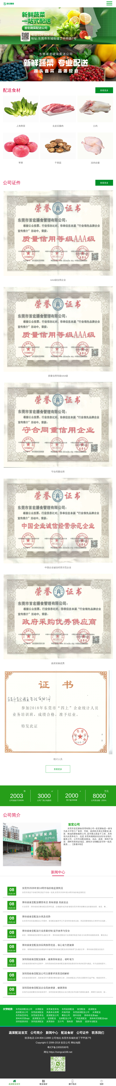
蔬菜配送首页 (14, 1082)
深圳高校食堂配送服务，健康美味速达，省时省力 (48, 959)
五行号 (61, 1021)
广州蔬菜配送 (80, 1018)
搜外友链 (77, 1015)
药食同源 (66, 1012)
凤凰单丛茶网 (52, 1012)
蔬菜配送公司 (22, 1012)
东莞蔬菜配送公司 (24, 1009)
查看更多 (104, 90)
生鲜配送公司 (65, 1018)
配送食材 (43, 1082)
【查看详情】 (77, 844)
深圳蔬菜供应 (22, 1021)
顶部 (101, 1082)
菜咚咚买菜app (22, 1018)
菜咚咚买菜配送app (98, 1018)
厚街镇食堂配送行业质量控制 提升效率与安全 (46, 931)
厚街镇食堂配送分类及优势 (36, 916)
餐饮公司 (66, 1015)
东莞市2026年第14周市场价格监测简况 (42, 888)
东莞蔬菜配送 (68, 1009)
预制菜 (70, 1021)
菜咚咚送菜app (91, 1015)
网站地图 (75, 1042)
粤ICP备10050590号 (58, 1047)
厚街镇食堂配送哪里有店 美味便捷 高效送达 (45, 902)
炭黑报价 (50, 1021)
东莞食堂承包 (52, 1009)
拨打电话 (72, 1082)
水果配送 (39, 1009)
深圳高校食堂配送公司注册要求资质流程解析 (45, 973)
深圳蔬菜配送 (37, 1021)
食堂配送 (81, 1009)
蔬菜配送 (92, 1009)
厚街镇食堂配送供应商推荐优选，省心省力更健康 (48, 945)
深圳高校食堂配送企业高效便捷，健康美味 (44, 987)
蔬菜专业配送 (91, 1021)
